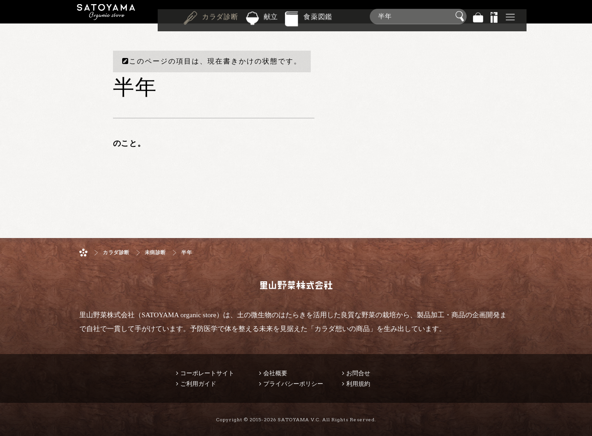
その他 (510, 16)
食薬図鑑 (317, 15)
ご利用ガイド (198, 383)
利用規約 (358, 383)
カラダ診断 (220, 15)
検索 (461, 16)
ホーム (83, 252)
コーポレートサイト (207, 373)
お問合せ (358, 373)
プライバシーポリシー (293, 383)
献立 (271, 15)
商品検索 (583, 14)
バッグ (478, 16)
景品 (494, 16)
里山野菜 (106, 16)
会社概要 (275, 373)
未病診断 (155, 252)
